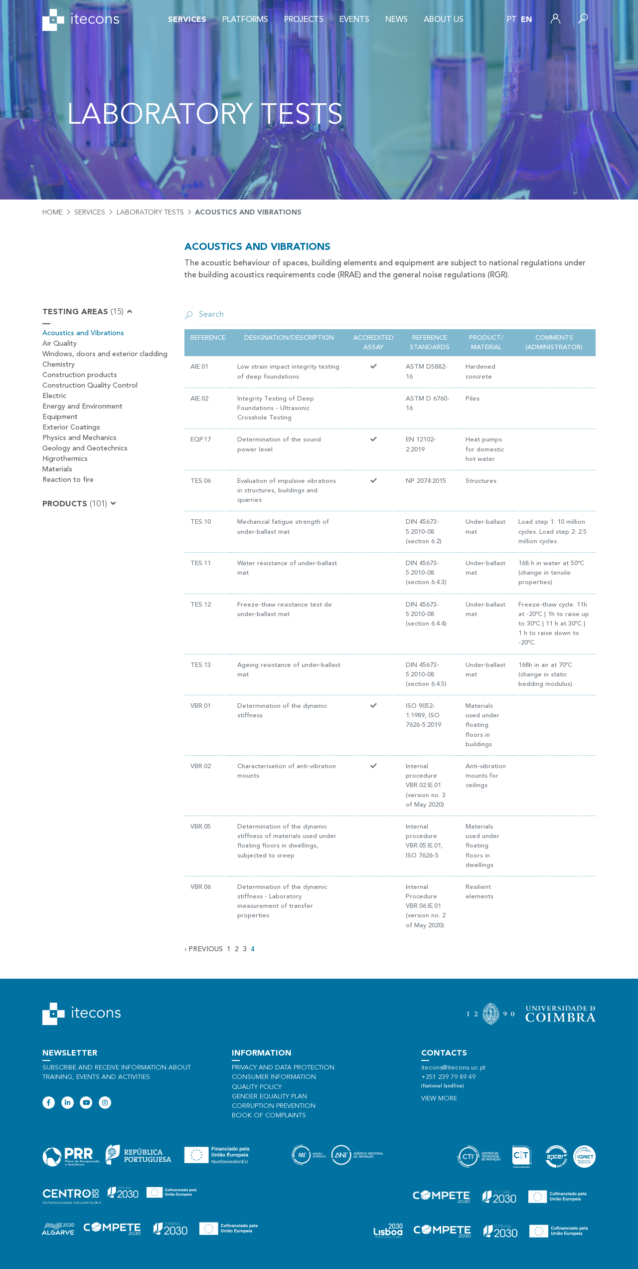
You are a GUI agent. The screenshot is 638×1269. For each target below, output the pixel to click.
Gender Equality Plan (269, 1096)
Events (354, 20)
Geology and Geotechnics (85, 448)
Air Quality (59, 343)
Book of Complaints (269, 1115)
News (396, 20)
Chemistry (58, 364)
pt (512, 20)
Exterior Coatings (71, 427)
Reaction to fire (68, 479)
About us (444, 20)
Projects (303, 20)
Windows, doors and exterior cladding (104, 354)
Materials (57, 469)
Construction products (79, 375)
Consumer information (274, 1077)
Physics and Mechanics (79, 437)
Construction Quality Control (90, 385)
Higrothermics (65, 458)
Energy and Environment (82, 406)
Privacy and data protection (283, 1067)
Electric (54, 396)
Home (52, 212)
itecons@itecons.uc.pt (453, 1067)
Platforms (245, 20)
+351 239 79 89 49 (448, 1077)
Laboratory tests (150, 212)
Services (187, 20)
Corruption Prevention (274, 1106)
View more (439, 1098)
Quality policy (257, 1087)
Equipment (60, 417)
